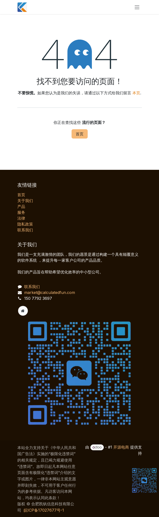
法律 (21, 218)
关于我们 (25, 200)
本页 (136, 92)
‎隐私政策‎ (25, 224)
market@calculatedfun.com (49, 292)
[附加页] (23, 311)
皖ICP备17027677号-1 (44, 510)
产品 (21, 206)
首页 (80, 133)
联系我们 (25, 229)
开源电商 (121, 447)
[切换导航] (137, 7)
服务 (21, 212)
